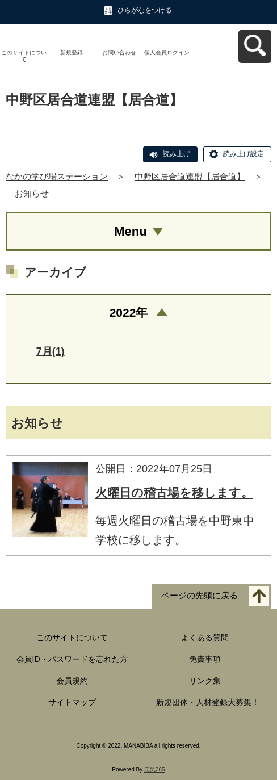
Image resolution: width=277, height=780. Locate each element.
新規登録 (71, 52)
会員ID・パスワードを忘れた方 (72, 659)
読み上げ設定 (243, 154)
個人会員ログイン (167, 52)
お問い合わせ (119, 52)
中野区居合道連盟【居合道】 (190, 176)
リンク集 (205, 680)
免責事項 (205, 659)
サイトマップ (72, 702)
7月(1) (50, 351)
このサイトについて (24, 55)
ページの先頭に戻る (199, 596)
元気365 (154, 769)
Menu (130, 231)
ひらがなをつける (144, 10)
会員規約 (72, 680)
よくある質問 (205, 637)
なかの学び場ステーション (57, 176)
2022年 (129, 312)
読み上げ (176, 154)
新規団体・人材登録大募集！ (207, 702)
